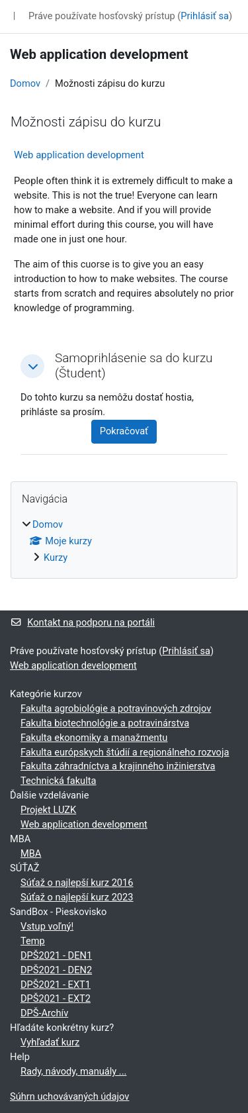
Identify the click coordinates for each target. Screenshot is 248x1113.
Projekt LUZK (48, 810)
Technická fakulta (58, 781)
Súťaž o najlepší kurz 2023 (77, 897)
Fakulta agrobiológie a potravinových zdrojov (116, 708)
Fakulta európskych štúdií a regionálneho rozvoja (125, 752)
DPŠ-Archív (44, 1013)
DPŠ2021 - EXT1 (56, 985)
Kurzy (55, 557)
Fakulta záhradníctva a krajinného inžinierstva (118, 766)
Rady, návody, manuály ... (73, 1071)
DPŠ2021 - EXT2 (56, 998)
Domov (25, 83)
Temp (33, 941)
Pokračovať (124, 431)
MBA (31, 853)
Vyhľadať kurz (50, 1042)
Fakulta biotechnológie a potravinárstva (105, 723)
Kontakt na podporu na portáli (82, 622)
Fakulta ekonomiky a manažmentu (94, 738)
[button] (32, 366)
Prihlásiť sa (205, 16)
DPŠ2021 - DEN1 (56, 955)
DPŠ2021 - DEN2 (56, 970)
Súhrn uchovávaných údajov (69, 1096)
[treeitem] (124, 541)
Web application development (79, 155)
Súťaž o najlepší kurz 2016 (77, 883)
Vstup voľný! (47, 926)
